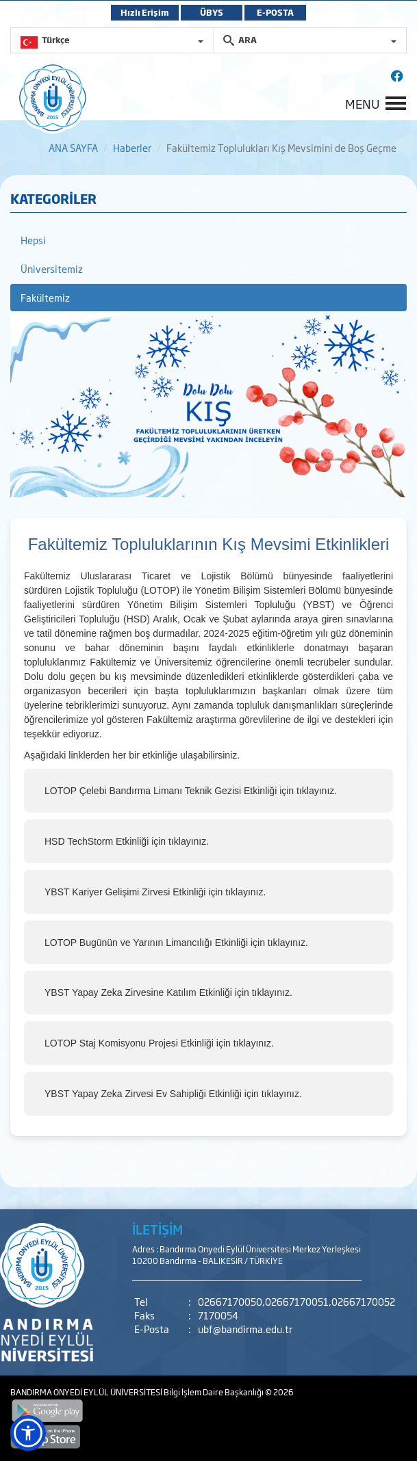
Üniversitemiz (52, 268)
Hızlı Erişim (145, 12)
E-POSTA (275, 12)
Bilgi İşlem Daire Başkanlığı (214, 1392)
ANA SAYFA (73, 147)
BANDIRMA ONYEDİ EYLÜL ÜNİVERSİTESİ (87, 1392)
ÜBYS (211, 12)
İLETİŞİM (157, 1229)
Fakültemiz (45, 297)
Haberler (132, 147)
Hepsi (33, 240)
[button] (28, 1433)
